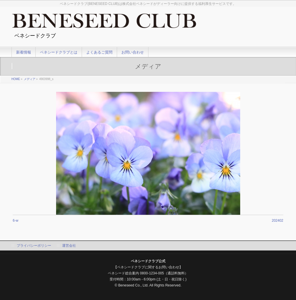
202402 (277, 221)
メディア (29, 79)
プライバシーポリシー (34, 246)
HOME (16, 79)
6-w (15, 221)
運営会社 (69, 246)
